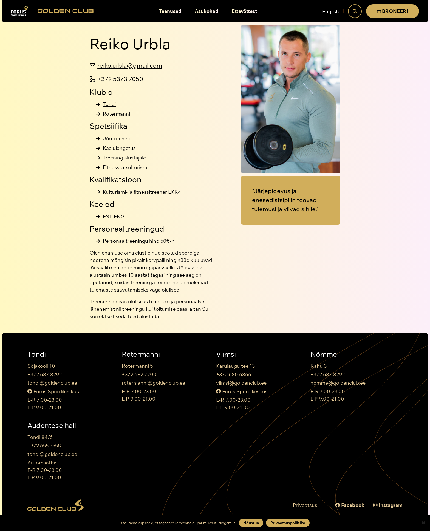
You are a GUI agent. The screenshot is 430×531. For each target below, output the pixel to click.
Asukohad (207, 11)
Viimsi (226, 354)
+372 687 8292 (44, 374)
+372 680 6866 (233, 374)
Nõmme (323, 354)
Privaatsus (305, 505)
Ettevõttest (244, 11)
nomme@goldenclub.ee (338, 383)
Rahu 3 (318, 366)
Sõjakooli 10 (41, 366)
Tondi (109, 104)
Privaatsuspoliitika (287, 522)
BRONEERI (392, 11)
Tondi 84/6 (40, 437)
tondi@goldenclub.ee (52, 383)
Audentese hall (51, 425)
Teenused (170, 11)
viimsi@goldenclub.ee (241, 383)
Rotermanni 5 (137, 366)
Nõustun (251, 522)
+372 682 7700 (139, 374)
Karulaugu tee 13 (235, 366)
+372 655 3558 (44, 445)
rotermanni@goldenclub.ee (153, 383)
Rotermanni (116, 114)
